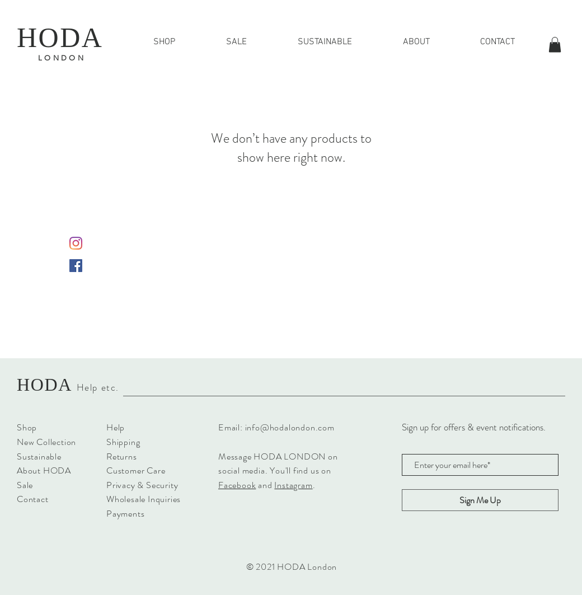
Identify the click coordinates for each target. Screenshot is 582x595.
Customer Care (135, 470)
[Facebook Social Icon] (75, 265)
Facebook (237, 485)
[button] (554, 44)
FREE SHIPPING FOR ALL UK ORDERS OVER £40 (291, 63)
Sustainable (39, 456)
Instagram (293, 485)
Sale (25, 485)
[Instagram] (75, 243)
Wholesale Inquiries (143, 499)
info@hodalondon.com (290, 427)
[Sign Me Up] (480, 500)
